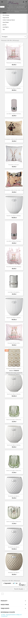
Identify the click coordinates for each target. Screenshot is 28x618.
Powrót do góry (19, 589)
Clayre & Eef (6, 17)
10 (17, 583)
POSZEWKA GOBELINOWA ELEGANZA (14, 139)
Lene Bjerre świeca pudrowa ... (14, 241)
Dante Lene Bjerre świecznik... (14, 521)
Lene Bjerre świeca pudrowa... (14, 113)
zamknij (2, 6)
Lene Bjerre (6, 27)
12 (20, 583)
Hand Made (6, 22)
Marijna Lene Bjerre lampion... (14, 368)
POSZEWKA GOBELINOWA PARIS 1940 (14, 190)
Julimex (4, 24)
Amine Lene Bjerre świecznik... (14, 419)
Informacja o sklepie (8, 612)
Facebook (2, 594)
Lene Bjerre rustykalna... (14, 292)
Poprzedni (6, 583)
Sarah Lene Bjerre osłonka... (14, 394)
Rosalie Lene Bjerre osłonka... (14, 88)
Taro (4, 29)
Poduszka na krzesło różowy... (14, 62)
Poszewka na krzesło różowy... (14, 266)
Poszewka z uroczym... (14, 164)
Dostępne (14, 37)
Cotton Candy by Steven (9, 20)
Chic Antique (6, 15)
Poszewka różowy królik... (14, 343)
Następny (22, 585)
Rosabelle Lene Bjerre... (14, 496)
